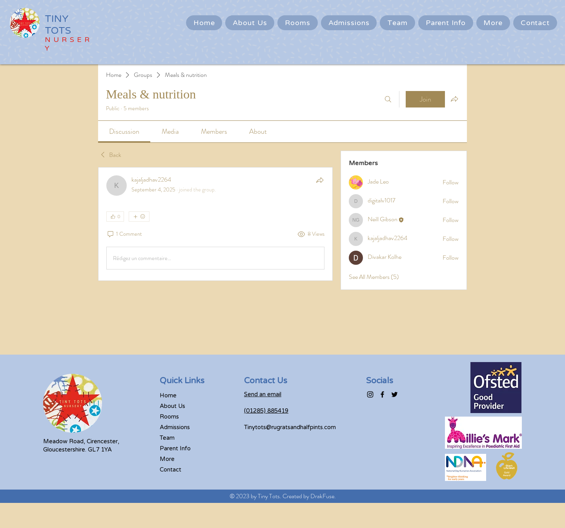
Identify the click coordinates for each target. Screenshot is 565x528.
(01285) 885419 (266, 410)
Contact (170, 469)
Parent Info (175, 448)
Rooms (169, 416)
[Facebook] (382, 394)
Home (168, 395)
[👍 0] (115, 216)
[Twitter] (394, 394)
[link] (124, 131)
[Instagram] (370, 394)
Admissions (175, 427)
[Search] (388, 99)
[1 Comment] (124, 234)
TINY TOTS (58, 24)
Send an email (262, 394)
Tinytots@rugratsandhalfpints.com (290, 427)
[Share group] (454, 99)
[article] (215, 224)
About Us (172, 406)
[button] (445, 22)
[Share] (319, 180)
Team (167, 437)
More (167, 458)
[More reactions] (139, 216)
